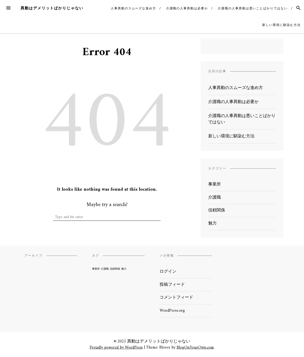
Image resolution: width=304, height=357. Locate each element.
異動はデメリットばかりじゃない (52, 8)
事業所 (214, 184)
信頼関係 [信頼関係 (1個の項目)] (115, 269)
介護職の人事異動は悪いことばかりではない (252, 8)
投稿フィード (172, 284)
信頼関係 (216, 210)
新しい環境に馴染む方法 (281, 25)
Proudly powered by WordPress (116, 347)
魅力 (212, 223)
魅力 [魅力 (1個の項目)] (123, 269)
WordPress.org (172, 310)
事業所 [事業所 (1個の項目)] (96, 269)
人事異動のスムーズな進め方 (133, 8)
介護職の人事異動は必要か (187, 8)
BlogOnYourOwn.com (195, 347)
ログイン (168, 271)
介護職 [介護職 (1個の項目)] (105, 269)
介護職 (214, 197)
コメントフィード (176, 297)
